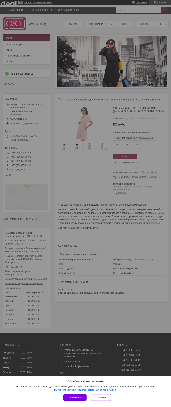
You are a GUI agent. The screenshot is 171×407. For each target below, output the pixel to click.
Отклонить (101, 397)
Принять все (75, 397)
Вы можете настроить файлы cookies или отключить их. (84, 390)
